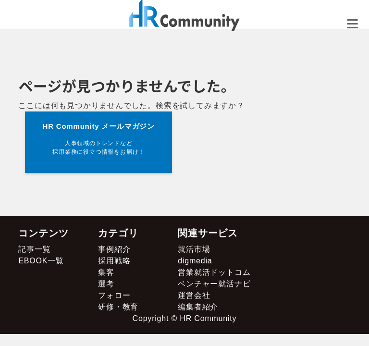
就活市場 (194, 249)
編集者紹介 (198, 307)
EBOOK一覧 (41, 261)
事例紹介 (114, 249)
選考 (106, 284)
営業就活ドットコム (214, 272)
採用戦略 (114, 261)
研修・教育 (118, 307)
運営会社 (194, 295)
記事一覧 (34, 249)
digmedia (195, 261)
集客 (106, 272)
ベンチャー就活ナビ (214, 284)
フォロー (114, 295)
